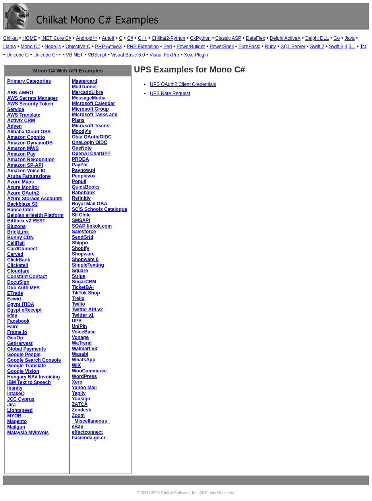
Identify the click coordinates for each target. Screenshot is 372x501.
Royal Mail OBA (89, 204)
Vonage (80, 337)
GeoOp (15, 338)
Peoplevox (84, 176)
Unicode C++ (47, 55)
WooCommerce (89, 371)
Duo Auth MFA (23, 287)
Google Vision (23, 371)
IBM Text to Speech (29, 382)
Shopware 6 (85, 259)
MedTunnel (84, 87)
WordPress (84, 376)
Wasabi (80, 354)
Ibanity (15, 388)
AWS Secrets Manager (32, 98)
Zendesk (81, 410)
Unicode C (17, 55)
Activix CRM (21, 120)
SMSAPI (81, 220)
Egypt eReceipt (24, 310)
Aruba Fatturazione (28, 176)
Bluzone (16, 226)
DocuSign (18, 282)
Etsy (12, 315)
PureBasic (249, 46)
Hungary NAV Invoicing (33, 377)
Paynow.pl (83, 170)
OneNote (82, 148)
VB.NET (74, 55)
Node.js (53, 46)
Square (80, 270)
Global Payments (26, 349)
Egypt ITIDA (20, 304)
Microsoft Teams (90, 126)
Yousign (81, 399)
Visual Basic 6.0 (128, 55)
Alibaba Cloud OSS (28, 132)
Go (336, 38)
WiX (76, 365)
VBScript (97, 55)
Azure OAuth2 (23, 193)
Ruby (270, 46)
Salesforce (84, 231)
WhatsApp (83, 360)
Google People (24, 354)
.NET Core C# (56, 38)
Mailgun (16, 427)
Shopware (83, 254)
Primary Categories (29, 81)
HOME (29, 38)
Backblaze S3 (22, 204)
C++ (142, 38)
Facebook (18, 321)
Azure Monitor (23, 187)
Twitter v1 (83, 315)
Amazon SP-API (25, 165)
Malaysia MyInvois (28, 432)
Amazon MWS (23, 148)
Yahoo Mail (84, 387)
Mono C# (30, 46)
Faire (13, 326)
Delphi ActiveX (285, 38)
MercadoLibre (87, 92)
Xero (77, 382)
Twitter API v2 (87, 309)
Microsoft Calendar (93, 103)
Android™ (86, 38)
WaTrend (82, 343)
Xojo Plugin (196, 55)
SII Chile (81, 215)
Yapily (79, 393)
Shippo (80, 243)
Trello (78, 298)
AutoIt (108, 38)
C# (130, 38)
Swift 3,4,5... (342, 46)
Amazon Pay (21, 154)
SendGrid (82, 237)
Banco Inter (20, 209)
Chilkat (10, 38)
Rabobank (83, 192)
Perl (167, 46)
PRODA (80, 159)
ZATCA (80, 404)
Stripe (78, 276)
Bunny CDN (20, 237)
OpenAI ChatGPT (91, 153)
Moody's (81, 131)
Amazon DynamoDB (30, 143)
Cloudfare (18, 271)
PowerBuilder (190, 46)
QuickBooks (86, 187)
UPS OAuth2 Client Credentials (183, 84)
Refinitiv (81, 198)
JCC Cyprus (21, 399)
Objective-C (78, 46)
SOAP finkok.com (92, 226)
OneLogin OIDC (89, 142)
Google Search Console (34, 360)
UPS (77, 321)
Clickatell (17, 265)
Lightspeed (20, 410)
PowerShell (221, 46)
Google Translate (26, 365)
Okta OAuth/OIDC (92, 137)
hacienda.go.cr (89, 438)
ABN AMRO (20, 93)
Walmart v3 (84, 348)
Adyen (14, 126)
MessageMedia (89, 98)
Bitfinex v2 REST (26, 221)
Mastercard (84, 81)
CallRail (16, 243)
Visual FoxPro (164, 55)
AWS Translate (23, 115)
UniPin (79, 326)
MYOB (14, 416)
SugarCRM (84, 282)
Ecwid (14, 299)
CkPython (200, 38)
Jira (11, 404)
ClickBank (18, 260)
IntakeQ (16, 393)
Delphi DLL (317, 38)
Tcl (363, 46)
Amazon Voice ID (26, 170)
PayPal (79, 165)
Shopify (80, 248)
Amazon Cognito (26, 137)
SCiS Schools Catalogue (99, 209)
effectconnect (87, 432)
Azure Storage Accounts (34, 198)
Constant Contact (27, 276)
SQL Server (293, 46)
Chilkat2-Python (169, 38)
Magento (17, 421)
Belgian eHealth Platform (35, 215)
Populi (79, 181)
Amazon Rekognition (30, 159)
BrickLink (18, 232)
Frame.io (17, 332)
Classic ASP (228, 38)
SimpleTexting (88, 265)
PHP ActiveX (108, 46)
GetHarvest (20, 343)
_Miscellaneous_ (91, 421)
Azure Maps (20, 182)
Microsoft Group (90, 109)
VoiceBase (84, 332)
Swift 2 (317, 46)
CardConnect (22, 248)
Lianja (9, 46)
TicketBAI (83, 287)
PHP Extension (143, 46)
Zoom (78, 415)
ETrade (15, 293)
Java (350, 38)
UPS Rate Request (170, 93)
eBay (77, 426)
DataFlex (255, 38)
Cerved (15, 254)
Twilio (78, 304)
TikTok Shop (86, 293)
